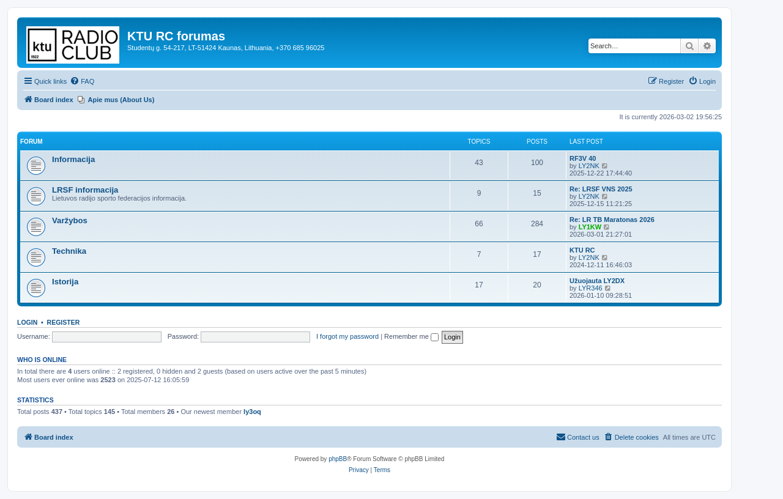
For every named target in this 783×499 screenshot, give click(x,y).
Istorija (65, 281)
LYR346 (591, 288)
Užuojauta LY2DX (597, 280)
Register (63, 322)
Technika (69, 251)
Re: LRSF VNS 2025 (601, 189)
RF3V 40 (583, 158)
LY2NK (589, 165)
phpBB (337, 459)
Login (27, 322)
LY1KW (590, 227)
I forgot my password (347, 336)
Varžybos (69, 220)
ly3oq (252, 411)
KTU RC (582, 250)
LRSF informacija (85, 189)
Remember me (411, 336)
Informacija (73, 159)
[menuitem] (82, 81)
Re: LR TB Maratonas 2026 (612, 219)
